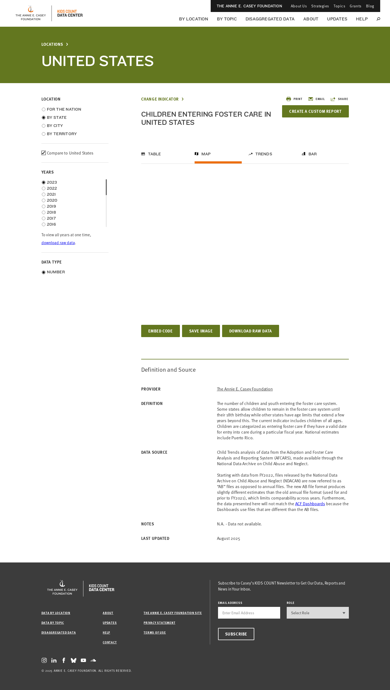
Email (316, 99)
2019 (51, 206)
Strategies (320, 6)
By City (55, 125)
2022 (52, 188)
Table (154, 154)
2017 (51, 218)
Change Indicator (160, 99)
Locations (52, 44)
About (310, 19)
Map (206, 154)
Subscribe (236, 634)
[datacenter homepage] (70, 13)
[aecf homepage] (31, 13)
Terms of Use (155, 632)
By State (57, 117)
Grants (355, 6)
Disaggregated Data (270, 19)
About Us (299, 6)
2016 (51, 224)
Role (291, 603)
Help (362, 19)
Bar (313, 154)
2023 (52, 182)
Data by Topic (52, 623)
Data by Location (55, 613)
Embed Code (160, 331)
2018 (51, 212)
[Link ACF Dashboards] (310, 503)
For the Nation (64, 109)
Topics (339, 6)
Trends (263, 154)
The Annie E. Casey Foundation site (173, 613)
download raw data (58, 243)
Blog (370, 6)
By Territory (62, 133)
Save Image (201, 331)
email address (230, 603)
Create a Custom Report (315, 111)
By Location (193, 19)
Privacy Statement (159, 623)
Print (294, 99)
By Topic (227, 19)
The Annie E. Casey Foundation (249, 6)
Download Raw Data (250, 331)
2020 (52, 200)
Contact (110, 642)
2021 (51, 194)
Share (339, 99)
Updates (337, 19)
